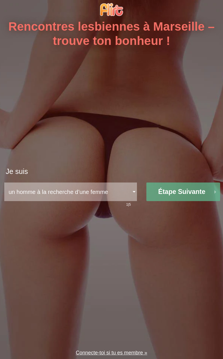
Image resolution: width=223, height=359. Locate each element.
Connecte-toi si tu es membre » (111, 353)
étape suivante (181, 191)
